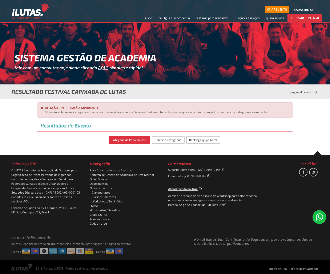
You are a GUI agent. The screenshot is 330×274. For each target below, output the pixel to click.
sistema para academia (212, 18)
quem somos (275, 18)
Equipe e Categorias (168, 140)
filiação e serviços (247, 18)
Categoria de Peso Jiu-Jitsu (129, 140)
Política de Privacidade (304, 268)
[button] (304, 18)
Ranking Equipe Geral (203, 140)
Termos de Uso (277, 268)
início (148, 18)
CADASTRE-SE (303, 9)
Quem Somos (98, 179)
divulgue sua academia (174, 18)
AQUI (103, 67)
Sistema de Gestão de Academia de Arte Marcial (122, 174)
